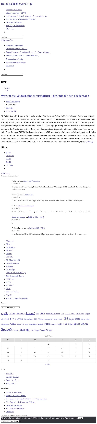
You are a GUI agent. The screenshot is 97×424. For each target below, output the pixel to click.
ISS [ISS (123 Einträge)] (66, 318)
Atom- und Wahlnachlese (32, 181)
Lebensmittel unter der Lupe (16, 273)
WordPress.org (11, 383)
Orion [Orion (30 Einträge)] (19, 324)
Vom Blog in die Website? (16, 62)
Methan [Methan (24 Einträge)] (83, 319)
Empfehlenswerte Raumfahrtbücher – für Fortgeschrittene (28, 52)
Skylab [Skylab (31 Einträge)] (60, 324)
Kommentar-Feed (12, 380)
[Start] (7, 88)
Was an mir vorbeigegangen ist (17, 298)
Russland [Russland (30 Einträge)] (40, 324)
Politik (8, 282)
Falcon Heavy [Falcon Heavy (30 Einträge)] (28, 319)
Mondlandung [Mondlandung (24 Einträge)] (5, 324)
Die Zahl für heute (12, 263)
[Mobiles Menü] (7, 40)
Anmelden (9, 374)
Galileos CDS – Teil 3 (36, 217)
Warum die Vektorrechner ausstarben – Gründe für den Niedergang (45, 95)
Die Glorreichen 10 (13, 260)
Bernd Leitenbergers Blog (16, 3)
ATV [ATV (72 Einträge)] (42, 313)
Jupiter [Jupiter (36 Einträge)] (71, 319)
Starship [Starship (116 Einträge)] (24, 329)
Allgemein (10, 241)
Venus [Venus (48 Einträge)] (42, 330)
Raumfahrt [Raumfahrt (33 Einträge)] (33, 324)
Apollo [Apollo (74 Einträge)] (4, 313)
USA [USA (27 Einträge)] (31, 330)
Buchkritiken (10, 247)
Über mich (10, 66)
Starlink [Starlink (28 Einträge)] (16, 330)
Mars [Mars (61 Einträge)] (77, 318)
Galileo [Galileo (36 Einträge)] (41, 319)
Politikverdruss (28, 195)
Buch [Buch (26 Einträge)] (62, 313)
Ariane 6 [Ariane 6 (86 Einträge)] (30, 313)
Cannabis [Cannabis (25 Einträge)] (67, 313)
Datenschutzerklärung (14, 45)
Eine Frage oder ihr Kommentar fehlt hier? (22, 56)
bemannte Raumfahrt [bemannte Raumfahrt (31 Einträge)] (53, 314)
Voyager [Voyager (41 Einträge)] (49, 330)
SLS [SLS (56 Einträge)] (65, 324)
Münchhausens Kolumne (15, 276)
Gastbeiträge (10, 270)
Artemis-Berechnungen (26, 206)
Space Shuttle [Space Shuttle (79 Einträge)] (81, 323)
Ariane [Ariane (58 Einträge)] (12, 313)
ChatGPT (9, 250)
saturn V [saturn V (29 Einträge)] (54, 324)
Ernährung (10, 266)
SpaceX (9, 295)
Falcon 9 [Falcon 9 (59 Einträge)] (19, 318)
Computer (9, 108)
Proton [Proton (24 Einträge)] (26, 324)
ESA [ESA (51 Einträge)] (12, 319)
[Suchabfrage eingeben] (12, 37)
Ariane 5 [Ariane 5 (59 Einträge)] (21, 313)
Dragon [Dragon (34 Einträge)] (87, 314)
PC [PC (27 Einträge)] (23, 324)
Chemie (9, 254)
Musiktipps (10, 279)
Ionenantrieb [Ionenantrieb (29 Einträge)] (49, 319)
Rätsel (8, 289)
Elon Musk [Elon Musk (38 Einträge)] (5, 319)
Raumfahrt (10, 286)
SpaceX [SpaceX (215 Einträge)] (7, 329)
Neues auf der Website (14, 59)
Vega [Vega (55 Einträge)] (36, 330)
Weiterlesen (5, 173)
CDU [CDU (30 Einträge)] (73, 314)
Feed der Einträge (12, 377)
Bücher (8, 244)
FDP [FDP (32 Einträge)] (35, 319)
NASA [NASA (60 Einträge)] (13, 324)
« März (47, 365)
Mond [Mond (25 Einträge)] (87, 319)
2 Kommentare (11, 111)
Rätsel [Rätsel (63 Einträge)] (47, 323)
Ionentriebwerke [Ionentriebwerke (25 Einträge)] (58, 319)
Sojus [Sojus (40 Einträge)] (70, 324)
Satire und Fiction (12, 292)
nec (7, 90)
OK (80, 418)
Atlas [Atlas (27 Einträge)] (37, 314)
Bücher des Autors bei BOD (16, 49)
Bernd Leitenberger (13, 102)
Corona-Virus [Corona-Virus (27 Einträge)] (80, 314)
